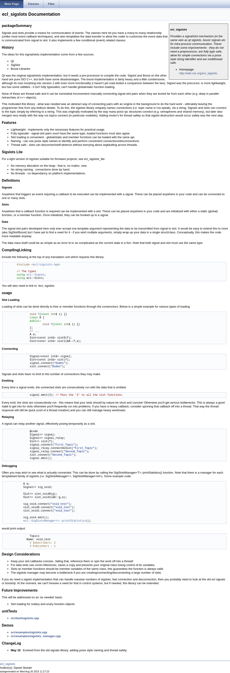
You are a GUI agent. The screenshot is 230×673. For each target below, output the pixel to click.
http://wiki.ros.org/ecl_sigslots (198, 73)
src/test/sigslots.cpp (25, 618)
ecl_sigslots (7, 664)
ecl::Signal (35, 275)
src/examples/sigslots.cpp (29, 632)
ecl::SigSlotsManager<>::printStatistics (54, 521)
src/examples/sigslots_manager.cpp (36, 636)
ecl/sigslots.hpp (46, 265)
